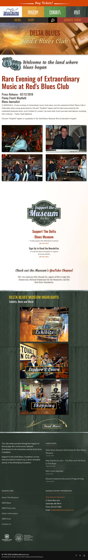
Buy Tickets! (44, 3)
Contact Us (6, 524)
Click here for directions (55, 497)
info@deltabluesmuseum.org (61, 510)
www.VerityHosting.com (36, 557)
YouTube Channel (61, 270)
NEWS (17, 20)
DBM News (6, 503)
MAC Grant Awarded (54, 471)
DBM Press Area (8, 508)
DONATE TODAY (72, 20)
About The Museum (10, 497)
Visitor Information (10, 513)
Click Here (45, 243)
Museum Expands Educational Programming (65, 478)
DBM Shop (6, 518)
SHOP (31, 20)
